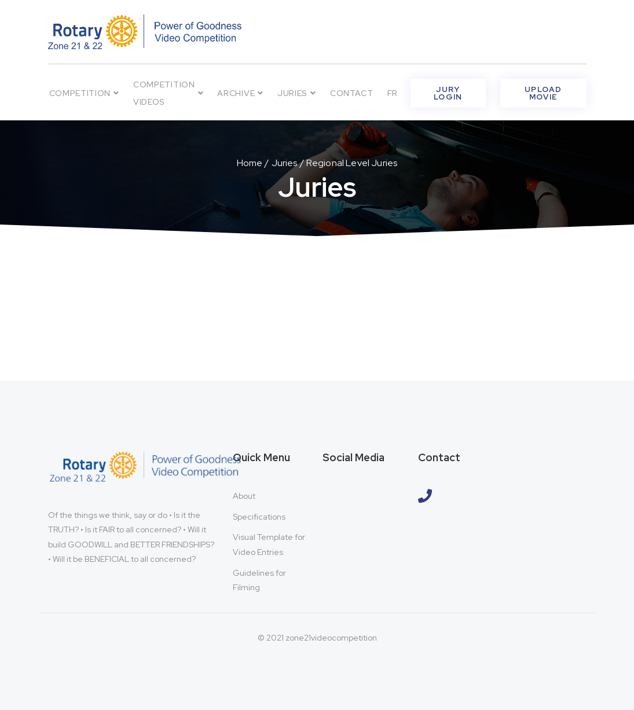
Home (250, 163)
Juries (296, 93)
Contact (351, 93)
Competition (84, 93)
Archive (240, 93)
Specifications (259, 517)
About (244, 496)
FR (392, 93)
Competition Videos (168, 93)
